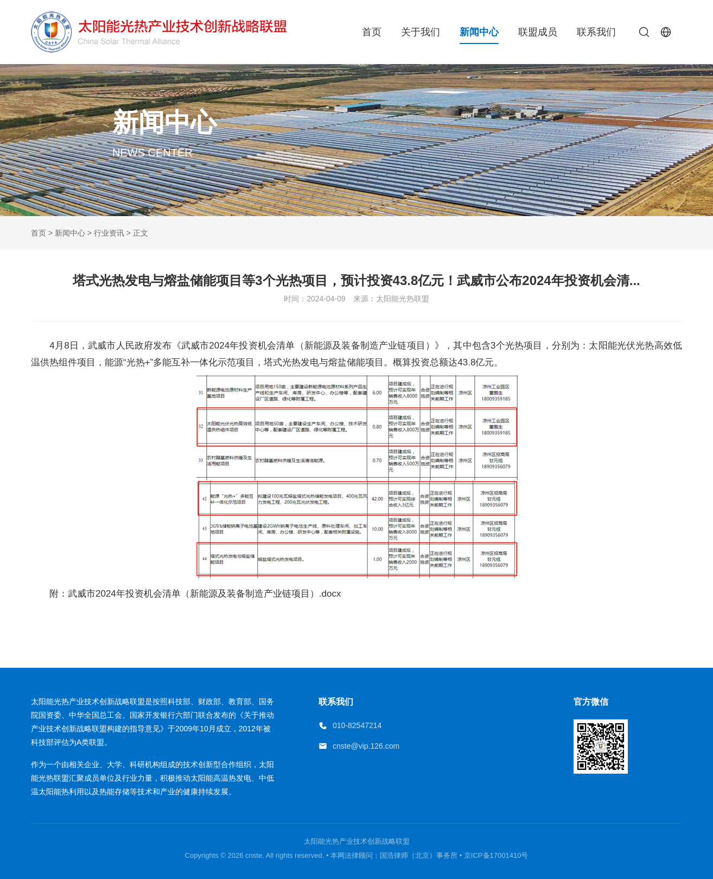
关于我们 (420, 32)
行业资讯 (109, 233)
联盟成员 (537, 32)
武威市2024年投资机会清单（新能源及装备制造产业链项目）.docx (204, 594)
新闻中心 (479, 32)
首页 (371, 32)
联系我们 (596, 32)
